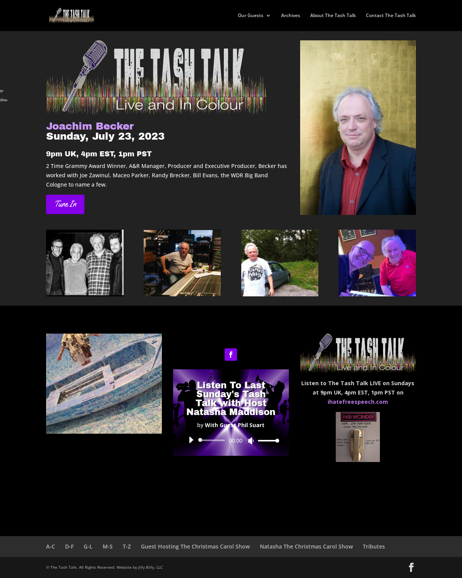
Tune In (65, 204)
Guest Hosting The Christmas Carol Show (195, 546)
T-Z (127, 546)
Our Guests (250, 16)
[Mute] (250, 440)
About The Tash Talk (333, 16)
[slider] (213, 440)
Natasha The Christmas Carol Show (306, 546)
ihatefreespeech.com (358, 401)
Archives (290, 16)
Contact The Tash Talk (391, 16)
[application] (231, 440)
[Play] (191, 440)
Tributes (374, 546)
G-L (88, 546)
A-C (50, 546)
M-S (108, 546)
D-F (69, 546)
